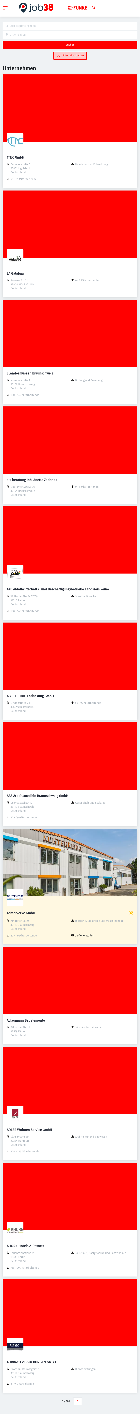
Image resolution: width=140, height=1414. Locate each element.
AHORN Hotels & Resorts (25, 1246)
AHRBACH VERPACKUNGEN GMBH (31, 1362)
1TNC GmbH (15, 157)
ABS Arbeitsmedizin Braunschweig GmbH (37, 796)
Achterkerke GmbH (21, 913)
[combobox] (70, 26)
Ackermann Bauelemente (26, 1020)
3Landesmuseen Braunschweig (30, 373)
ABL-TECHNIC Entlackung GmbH (30, 696)
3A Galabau (15, 273)
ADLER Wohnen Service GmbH (29, 1130)
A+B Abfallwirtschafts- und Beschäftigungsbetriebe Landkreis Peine (58, 589)
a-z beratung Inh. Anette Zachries (32, 480)
